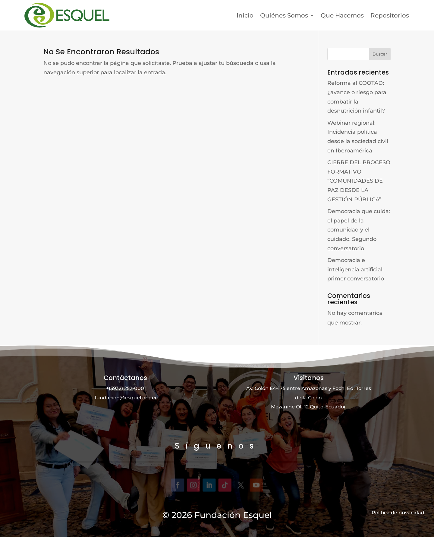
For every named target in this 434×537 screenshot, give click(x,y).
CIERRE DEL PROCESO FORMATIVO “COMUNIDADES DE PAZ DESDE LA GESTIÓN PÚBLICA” (358, 181)
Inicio (245, 15)
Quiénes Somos (284, 15)
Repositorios (389, 15)
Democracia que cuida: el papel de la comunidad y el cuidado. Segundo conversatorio (358, 229)
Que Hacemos (342, 15)
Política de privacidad (398, 513)
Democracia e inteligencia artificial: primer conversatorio (355, 269)
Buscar (380, 54)
